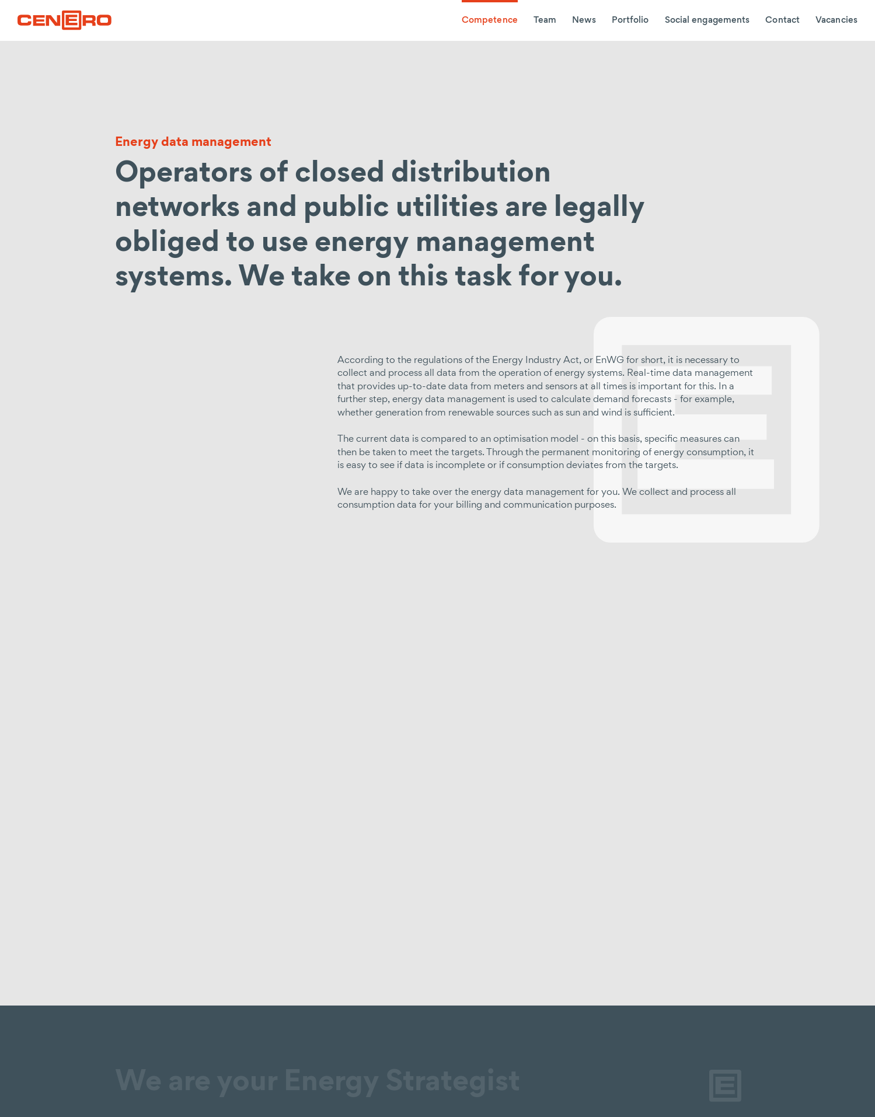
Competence (490, 20)
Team (545, 20)
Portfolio (630, 20)
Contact (782, 20)
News (583, 20)
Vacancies (836, 20)
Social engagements (707, 20)
